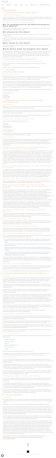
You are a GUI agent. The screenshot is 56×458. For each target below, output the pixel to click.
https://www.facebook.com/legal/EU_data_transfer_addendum (13, 437)
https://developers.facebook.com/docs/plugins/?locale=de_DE (38, 404)
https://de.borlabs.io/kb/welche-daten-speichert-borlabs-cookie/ (16, 327)
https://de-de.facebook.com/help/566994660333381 (33, 437)
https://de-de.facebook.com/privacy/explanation (18, 413)
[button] (2, 455)
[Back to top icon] (28, 452)
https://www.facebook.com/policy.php (9, 438)
